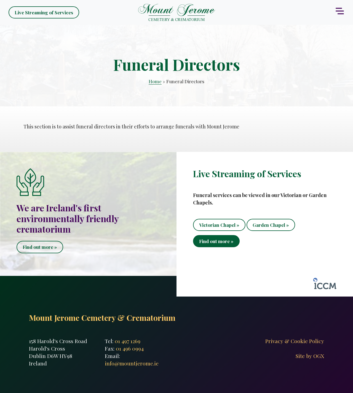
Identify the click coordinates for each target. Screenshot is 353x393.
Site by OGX (310, 355)
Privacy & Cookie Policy (294, 340)
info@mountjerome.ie (132, 363)
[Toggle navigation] (339, 11)
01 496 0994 (130, 348)
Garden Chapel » (271, 225)
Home (155, 81)
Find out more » (40, 247)
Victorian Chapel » (219, 225)
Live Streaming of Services (44, 12)
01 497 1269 (127, 340)
